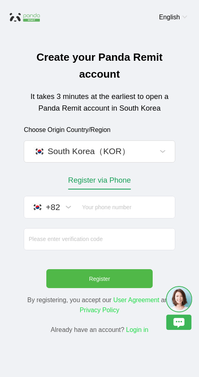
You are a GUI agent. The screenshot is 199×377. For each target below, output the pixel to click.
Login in (137, 329)
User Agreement (136, 300)
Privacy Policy (99, 310)
